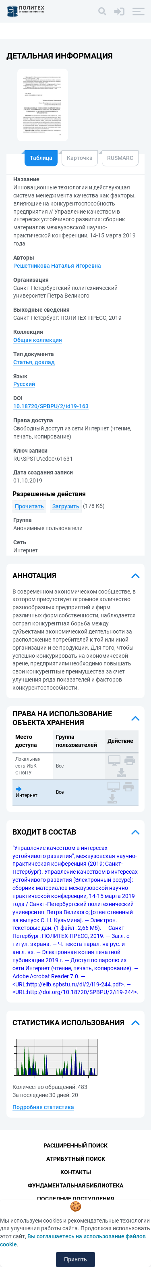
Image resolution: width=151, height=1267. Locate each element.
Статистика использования (68, 1022)
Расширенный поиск (75, 1145)
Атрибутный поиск (75, 1159)
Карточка (80, 158)
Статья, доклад (34, 362)
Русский (24, 384)
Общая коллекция (37, 340)
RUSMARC (120, 158)
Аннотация (34, 575)
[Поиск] (102, 11)
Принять (75, 1259)
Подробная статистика (43, 1107)
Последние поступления (75, 1199)
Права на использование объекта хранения (62, 718)
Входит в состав (44, 832)
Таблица (41, 158)
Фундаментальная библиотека (75, 1185)
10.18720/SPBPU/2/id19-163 (51, 406)
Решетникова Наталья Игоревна (57, 265)
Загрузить (65, 506)
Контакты (75, 1172)
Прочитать (29, 506)
